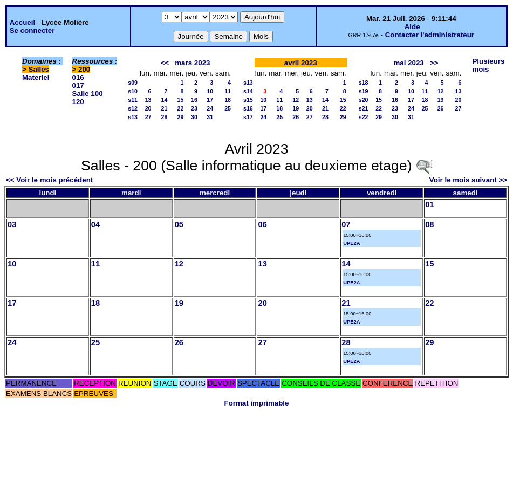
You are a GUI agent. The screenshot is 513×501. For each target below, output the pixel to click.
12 (295, 100)
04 (95, 224)
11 (227, 91)
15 (180, 100)
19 (295, 108)
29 (180, 117)
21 (164, 108)
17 (210, 100)
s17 (248, 117)
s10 (133, 91)
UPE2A (351, 243)
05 (179, 224)
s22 (363, 117)
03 (12, 224)
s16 (248, 108)
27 (148, 117)
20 (148, 108)
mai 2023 (408, 63)
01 (429, 204)
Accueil (22, 22)
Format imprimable (256, 403)
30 (194, 117)
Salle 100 (87, 94)
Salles (39, 69)
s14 (248, 91)
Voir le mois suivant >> (468, 180)
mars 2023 (192, 63)
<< (165, 63)
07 (345, 224)
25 (227, 108)
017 (78, 85)
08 (429, 224)
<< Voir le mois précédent (49, 180)
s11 (133, 100)
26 (295, 117)
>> (434, 63)
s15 (248, 100)
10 (210, 91)
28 (164, 117)
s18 (363, 82)
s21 (363, 108)
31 (210, 117)
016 (78, 77)
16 (194, 100)
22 (180, 108)
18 (227, 100)
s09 (133, 82)
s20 (363, 100)
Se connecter (32, 30)
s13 (133, 117)
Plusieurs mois (488, 65)
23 (194, 108)
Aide (412, 27)
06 (262, 224)
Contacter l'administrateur (429, 35)
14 (164, 100)
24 (210, 108)
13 (148, 100)
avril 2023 (300, 63)
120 (78, 102)
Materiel (35, 77)
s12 (133, 108)
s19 (363, 91)
